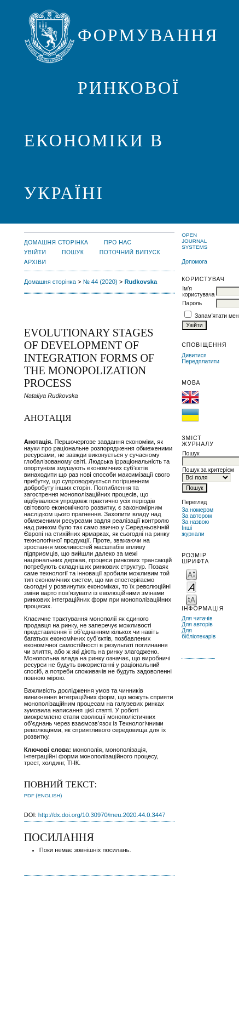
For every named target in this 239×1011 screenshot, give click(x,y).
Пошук (73, 252)
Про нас (118, 242)
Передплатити (200, 361)
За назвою (195, 522)
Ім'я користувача (198, 291)
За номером (197, 510)
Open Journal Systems (194, 241)
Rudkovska (140, 281)
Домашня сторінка (56, 242)
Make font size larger (191, 599)
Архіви (35, 262)
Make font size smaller (191, 574)
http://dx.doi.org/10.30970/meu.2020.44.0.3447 (102, 815)
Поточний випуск (130, 252)
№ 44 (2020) (100, 281)
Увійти (35, 252)
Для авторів (197, 624)
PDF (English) (43, 795)
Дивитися (194, 355)
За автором (197, 516)
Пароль (192, 303)
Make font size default (191, 586)
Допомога (194, 262)
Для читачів (197, 618)
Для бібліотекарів (198, 633)
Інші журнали (193, 531)
